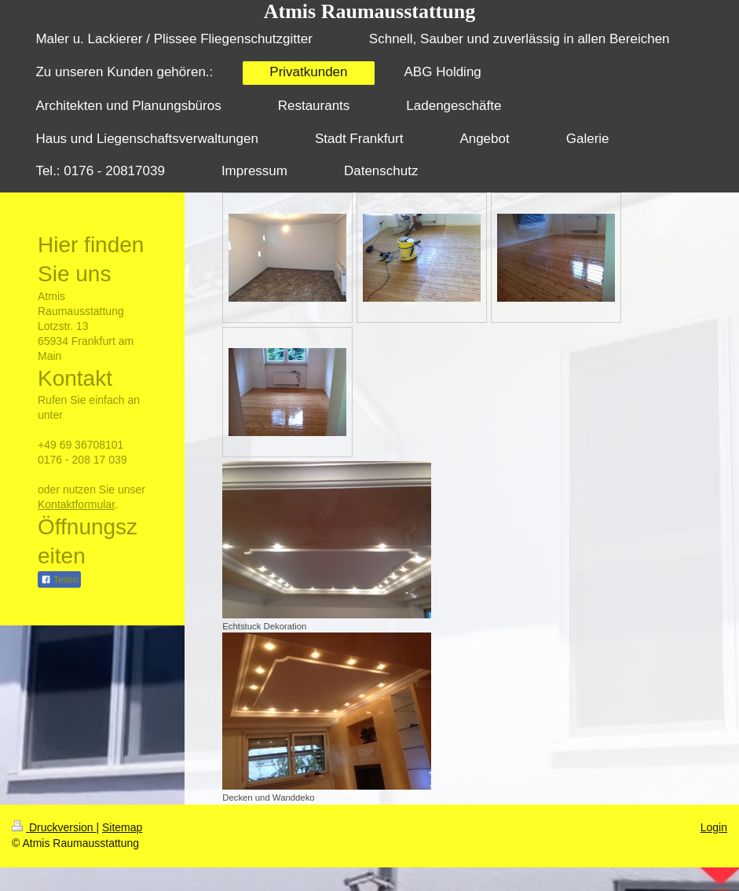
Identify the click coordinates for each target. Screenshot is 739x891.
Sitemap (122, 827)
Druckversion (54, 827)
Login (714, 827)
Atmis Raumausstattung (369, 11)
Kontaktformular (76, 504)
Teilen (59, 579)
